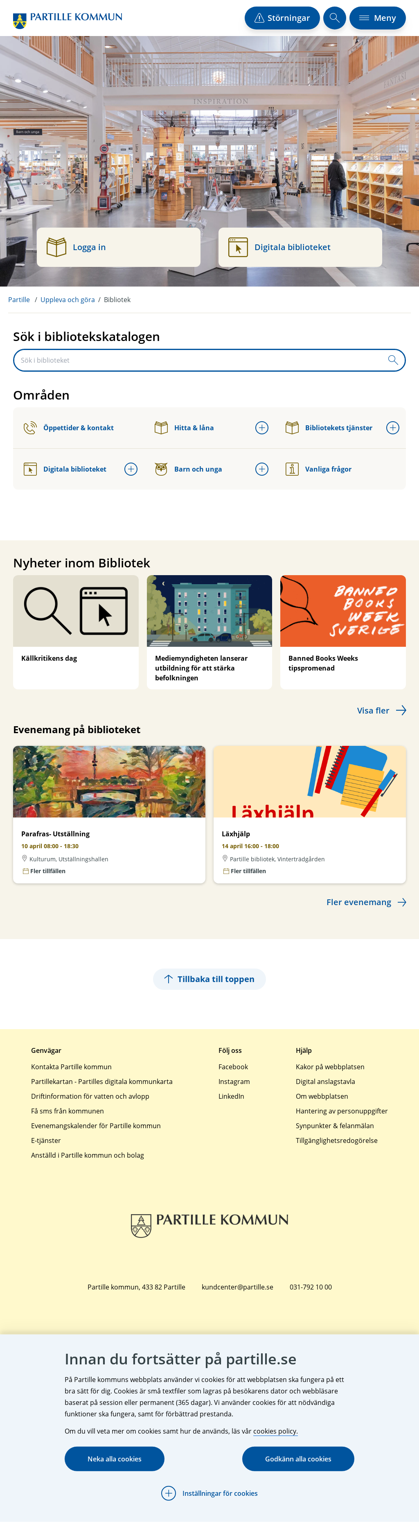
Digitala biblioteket (65, 469)
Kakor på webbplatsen (330, 1066)
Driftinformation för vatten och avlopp (90, 1096)
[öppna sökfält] (334, 18)
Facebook (233, 1066)
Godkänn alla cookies (298, 1458)
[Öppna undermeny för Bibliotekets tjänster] (392, 427)
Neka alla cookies (115, 1458)
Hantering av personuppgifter (342, 1111)
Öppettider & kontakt (69, 427)
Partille (19, 299)
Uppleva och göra (68, 299)
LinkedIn (231, 1096)
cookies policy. (275, 1431)
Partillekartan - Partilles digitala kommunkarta (102, 1081)
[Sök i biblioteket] (198, 360)
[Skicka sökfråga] (393, 360)
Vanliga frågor (318, 469)
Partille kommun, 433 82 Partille (136, 1287)
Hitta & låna (184, 427)
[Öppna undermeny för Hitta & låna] (261, 427)
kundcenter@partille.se (237, 1287)
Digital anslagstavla (325, 1081)
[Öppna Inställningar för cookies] (209, 1493)
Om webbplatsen (322, 1096)
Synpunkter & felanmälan (335, 1125)
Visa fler (373, 710)
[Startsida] (67, 21)
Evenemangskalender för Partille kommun (96, 1125)
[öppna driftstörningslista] (282, 18)
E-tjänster (46, 1140)
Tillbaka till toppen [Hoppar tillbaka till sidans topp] (209, 979)
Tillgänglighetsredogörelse (337, 1140)
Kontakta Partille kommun (71, 1066)
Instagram (234, 1081)
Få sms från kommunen (67, 1111)
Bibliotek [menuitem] (117, 299)
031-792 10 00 (311, 1287)
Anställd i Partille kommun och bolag (87, 1155)
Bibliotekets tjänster (329, 427)
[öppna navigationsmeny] (377, 18)
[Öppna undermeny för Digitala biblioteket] (130, 469)
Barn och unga (188, 469)
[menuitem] (24, 300)
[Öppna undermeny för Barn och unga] (261, 469)
